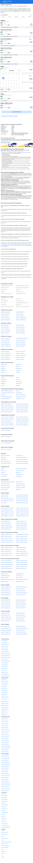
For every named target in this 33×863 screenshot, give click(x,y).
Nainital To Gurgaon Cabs (5, 603)
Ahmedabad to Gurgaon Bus (5, 788)
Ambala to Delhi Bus (4, 718)
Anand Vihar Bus (4, 459)
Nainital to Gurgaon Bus (5, 340)
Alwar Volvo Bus (19, 577)
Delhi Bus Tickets (4, 686)
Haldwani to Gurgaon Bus (5, 773)
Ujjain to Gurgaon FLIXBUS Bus (22, 422)
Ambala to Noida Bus (5, 315)
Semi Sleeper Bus (4, 474)
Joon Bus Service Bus (20, 398)
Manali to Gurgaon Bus (5, 786)
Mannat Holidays (4, 245)
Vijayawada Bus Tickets (5, 701)
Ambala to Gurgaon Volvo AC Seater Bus (8, 511)
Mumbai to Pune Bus (4, 672)
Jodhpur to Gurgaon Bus (20, 342)
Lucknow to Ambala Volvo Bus (21, 525)
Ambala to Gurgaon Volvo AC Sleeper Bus (8, 513)
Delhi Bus (18, 366)
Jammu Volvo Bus (19, 575)
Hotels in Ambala (19, 481)
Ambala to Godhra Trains (5, 615)
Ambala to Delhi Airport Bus (6, 430)
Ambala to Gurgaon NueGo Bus (22, 409)
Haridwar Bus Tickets (4, 707)
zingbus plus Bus (19, 392)
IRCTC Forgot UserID (4, 823)
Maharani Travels (28, 244)
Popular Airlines (3, 821)
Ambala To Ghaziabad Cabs (6, 586)
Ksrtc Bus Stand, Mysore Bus (21, 457)
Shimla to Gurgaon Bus (5, 342)
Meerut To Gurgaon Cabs (20, 605)
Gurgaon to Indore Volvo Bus (21, 566)
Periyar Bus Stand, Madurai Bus (22, 459)
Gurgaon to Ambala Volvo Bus (21, 523)
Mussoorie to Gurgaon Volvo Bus (22, 540)
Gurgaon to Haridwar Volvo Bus (6, 568)
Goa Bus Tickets (3, 679)
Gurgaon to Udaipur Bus (5, 357)
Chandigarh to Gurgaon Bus (5, 764)
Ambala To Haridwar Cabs (5, 592)
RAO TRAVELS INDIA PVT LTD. (18, 245)
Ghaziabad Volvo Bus (20, 581)
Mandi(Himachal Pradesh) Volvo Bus (7, 579)
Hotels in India (3, 818)
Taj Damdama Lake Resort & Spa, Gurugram (9, 500)
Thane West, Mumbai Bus (5, 461)
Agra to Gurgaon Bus (4, 771)
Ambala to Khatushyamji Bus (21, 317)
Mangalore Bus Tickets (4, 703)
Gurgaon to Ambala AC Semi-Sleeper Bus (23, 515)
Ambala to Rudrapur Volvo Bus (6, 555)
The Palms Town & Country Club (22, 498)
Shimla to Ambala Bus (5, 332)
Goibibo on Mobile (4, 843)
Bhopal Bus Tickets (4, 712)
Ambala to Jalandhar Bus (5, 736)
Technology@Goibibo (4, 847)
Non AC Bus (3, 470)
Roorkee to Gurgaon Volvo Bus (21, 536)
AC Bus (2, 468)
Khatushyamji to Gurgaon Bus (6, 784)
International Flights (4, 799)
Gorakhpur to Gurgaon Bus (6, 346)
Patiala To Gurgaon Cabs (20, 601)
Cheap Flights (3, 810)
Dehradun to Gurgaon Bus (5, 758)
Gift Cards (3, 853)
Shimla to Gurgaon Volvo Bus (6, 538)
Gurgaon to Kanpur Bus (20, 353)
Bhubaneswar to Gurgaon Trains (22, 628)
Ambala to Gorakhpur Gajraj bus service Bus (24, 411)
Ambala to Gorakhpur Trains (6, 617)
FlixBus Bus (18, 390)
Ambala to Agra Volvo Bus (20, 549)
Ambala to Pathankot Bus (5, 734)
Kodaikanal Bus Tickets (5, 705)
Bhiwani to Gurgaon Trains (6, 628)
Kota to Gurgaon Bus (4, 779)
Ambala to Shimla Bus (4, 738)
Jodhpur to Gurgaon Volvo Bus (21, 538)
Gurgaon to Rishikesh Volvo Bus (22, 564)
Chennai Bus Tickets (4, 684)
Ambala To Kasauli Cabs (5, 588)
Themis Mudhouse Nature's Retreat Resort (23, 502)
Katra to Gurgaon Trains (5, 626)
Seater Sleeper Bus (19, 474)
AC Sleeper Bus (19, 476)
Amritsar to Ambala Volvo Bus (21, 527)
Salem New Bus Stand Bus (6, 463)
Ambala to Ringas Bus (4, 751)
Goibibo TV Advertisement (5, 845)
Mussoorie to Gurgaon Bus (21, 344)
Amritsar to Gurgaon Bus (5, 777)
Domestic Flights (4, 797)
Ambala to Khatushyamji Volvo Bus (22, 553)
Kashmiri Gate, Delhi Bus (5, 455)
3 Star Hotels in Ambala (5, 483)
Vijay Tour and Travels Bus (21, 394)
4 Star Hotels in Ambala (20, 483)
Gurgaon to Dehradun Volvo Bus (7, 562)
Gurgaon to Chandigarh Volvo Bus (7, 564)
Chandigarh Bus (4, 364)
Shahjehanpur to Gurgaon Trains (22, 634)
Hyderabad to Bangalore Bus (5, 655)
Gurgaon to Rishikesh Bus (21, 355)
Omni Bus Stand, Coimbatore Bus (22, 461)
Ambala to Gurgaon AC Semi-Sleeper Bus (8, 515)
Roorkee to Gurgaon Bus (20, 340)
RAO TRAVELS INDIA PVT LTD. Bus (7, 392)
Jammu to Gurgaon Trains (5, 634)
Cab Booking (3, 803)
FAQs (2, 849)
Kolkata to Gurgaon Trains (21, 626)
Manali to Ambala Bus (20, 325)
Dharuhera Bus (18, 383)
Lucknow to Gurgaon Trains (21, 632)
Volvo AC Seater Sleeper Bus (21, 468)
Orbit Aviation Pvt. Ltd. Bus (21, 396)
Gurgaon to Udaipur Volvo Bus (6, 566)
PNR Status (3, 814)
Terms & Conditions (4, 832)
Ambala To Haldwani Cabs (5, 590)
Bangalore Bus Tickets (4, 681)
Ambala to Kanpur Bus (4, 749)
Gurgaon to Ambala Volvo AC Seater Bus (23, 511)
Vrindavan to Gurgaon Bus (5, 344)
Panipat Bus (3, 368)
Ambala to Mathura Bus (5, 742)
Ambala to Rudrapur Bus (5, 319)
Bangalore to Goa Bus (4, 646)
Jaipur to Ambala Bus (5, 327)
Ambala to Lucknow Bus (5, 729)
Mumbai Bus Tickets (4, 692)
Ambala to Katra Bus (4, 721)
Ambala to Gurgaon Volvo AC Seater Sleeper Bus (10, 508)
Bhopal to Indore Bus (4, 668)
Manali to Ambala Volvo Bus (21, 521)
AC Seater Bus (3, 476)
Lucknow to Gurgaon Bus (5, 756)
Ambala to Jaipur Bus (4, 725)
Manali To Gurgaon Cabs (20, 607)
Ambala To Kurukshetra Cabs (21, 586)
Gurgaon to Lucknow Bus (20, 351)
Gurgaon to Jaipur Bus (5, 351)
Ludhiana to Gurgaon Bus (5, 781)
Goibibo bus (7, 152)
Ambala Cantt (18, 489)
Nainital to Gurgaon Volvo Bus (6, 536)
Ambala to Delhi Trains (5, 620)
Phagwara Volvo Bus (4, 577)
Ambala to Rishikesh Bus (5, 313)
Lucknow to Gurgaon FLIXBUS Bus (7, 417)
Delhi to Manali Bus (4, 640)
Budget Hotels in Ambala (20, 485)
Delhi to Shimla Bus (4, 664)
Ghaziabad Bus (19, 368)
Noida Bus (3, 372)
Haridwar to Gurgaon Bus (5, 775)
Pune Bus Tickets (4, 699)
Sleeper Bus (18, 472)
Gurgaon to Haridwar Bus (5, 359)
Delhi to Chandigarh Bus (5, 651)
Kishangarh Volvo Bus (20, 573)
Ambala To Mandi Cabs (20, 588)
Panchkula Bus (18, 364)
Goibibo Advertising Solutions (5, 827)
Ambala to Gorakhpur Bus (5, 731)
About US (2, 830)
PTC (11, 245)
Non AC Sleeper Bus (19, 470)
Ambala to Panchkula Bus (20, 319)
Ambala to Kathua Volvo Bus (21, 551)
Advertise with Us (4, 851)
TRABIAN (5, 246)
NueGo (8, 245)
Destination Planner (4, 808)
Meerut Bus (3, 385)
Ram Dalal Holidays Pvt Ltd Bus (6, 396)
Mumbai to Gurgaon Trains (6, 632)
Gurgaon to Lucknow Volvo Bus (21, 560)
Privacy (2, 836)
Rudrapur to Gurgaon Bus (5, 338)
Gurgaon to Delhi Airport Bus (6, 442)
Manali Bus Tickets (4, 694)
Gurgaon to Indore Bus (20, 357)
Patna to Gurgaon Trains (20, 630)
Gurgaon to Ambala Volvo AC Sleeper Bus (23, 513)
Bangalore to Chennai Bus (5, 653)
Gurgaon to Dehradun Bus (5, 353)
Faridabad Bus (3, 370)
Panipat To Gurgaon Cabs (5, 607)
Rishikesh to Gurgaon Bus (5, 762)
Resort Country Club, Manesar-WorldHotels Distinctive (11, 498)
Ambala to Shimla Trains (20, 615)
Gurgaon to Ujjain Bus (20, 359)
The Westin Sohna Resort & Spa (22, 500)
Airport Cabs (3, 816)
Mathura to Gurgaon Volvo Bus (21, 542)
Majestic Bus (3, 457)
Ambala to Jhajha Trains (20, 613)
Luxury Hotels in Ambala (5, 487)
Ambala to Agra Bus (19, 313)
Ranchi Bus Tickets (4, 714)
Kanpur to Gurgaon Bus (5, 760)
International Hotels (4, 795)
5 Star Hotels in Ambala (5, 485)
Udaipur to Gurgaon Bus (5, 766)
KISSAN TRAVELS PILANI (19, 244)
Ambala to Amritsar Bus (5, 727)
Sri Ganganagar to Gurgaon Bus (22, 338)
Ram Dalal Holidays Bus (5, 398)
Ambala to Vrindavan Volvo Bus (6, 547)
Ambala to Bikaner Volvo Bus (21, 547)
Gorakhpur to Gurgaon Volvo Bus (7, 542)
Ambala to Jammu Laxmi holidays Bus (23, 403)
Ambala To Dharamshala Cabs (21, 592)
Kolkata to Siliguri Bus (4, 666)
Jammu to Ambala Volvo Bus (6, 525)
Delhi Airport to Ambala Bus (6, 436)
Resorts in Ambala (4, 489)
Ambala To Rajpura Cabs (20, 590)
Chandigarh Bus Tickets (5, 709)
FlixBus (23, 242)
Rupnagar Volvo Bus (4, 581)
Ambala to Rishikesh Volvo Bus (6, 549)
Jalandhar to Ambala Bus (20, 332)
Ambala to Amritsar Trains (20, 617)
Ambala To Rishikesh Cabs (6, 594)
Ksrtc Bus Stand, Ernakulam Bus (22, 463)
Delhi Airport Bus (19, 381)
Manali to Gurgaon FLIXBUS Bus (22, 424)
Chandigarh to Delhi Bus (5, 644)
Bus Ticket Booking (4, 801)
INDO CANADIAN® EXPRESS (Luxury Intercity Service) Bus (12, 390)
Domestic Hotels (3, 793)
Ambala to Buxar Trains (5, 613)
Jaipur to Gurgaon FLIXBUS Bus (22, 417)
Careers (2, 840)
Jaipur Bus (18, 379)
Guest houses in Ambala (20, 487)
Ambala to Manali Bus (4, 723)
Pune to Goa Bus (4, 670)
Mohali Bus (3, 366)
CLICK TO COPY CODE (5, 142)
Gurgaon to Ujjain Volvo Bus (21, 568)
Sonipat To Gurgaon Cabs (5, 601)
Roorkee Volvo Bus (4, 573)
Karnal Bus (18, 372)
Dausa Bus (18, 385)
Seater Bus (3, 472)
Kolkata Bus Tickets (4, 696)
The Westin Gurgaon (4, 496)
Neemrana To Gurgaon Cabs (21, 603)
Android (25, 152)
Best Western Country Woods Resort (7, 481)
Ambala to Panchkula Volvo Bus (22, 555)
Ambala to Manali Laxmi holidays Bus (23, 407)
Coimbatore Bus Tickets (5, 690)
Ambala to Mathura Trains (20, 620)
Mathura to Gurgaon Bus (20, 346)
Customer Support (4, 838)
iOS (27, 152)
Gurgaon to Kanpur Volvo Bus (21, 562)
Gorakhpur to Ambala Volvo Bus (6, 527)
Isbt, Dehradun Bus (19, 455)
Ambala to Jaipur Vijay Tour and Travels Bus (9, 405)
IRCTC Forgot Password (5, 825)
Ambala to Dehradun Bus (5, 740)
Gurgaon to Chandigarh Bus (6, 355)
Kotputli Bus (3, 383)
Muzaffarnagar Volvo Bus (5, 575)
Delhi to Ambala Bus (4, 325)
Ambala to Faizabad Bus (5, 317)
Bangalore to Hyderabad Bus (5, 657)
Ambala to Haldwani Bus (5, 744)
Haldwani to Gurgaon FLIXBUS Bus (7, 424)
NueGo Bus (3, 394)
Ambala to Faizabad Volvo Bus (6, 553)
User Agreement (3, 834)
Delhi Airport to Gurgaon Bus (6, 449)
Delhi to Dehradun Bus (4, 649)
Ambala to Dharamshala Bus (5, 746)
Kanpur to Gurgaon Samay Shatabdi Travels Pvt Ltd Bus (11, 422)
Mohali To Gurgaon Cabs (5, 605)
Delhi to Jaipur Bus (4, 659)
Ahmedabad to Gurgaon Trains (6, 630)
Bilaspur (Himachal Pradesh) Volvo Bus (23, 579)
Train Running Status (4, 812)
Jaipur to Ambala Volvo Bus (6, 523)
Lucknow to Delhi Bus (4, 674)
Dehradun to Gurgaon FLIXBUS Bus (7, 419)
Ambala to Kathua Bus (20, 315)
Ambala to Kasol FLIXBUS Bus (6, 411)
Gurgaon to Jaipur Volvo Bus (6, 560)
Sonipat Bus (18, 370)
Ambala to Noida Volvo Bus (6, 551)
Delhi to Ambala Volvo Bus (5, 521)
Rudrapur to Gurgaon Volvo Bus (6, 534)
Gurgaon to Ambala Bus (20, 327)
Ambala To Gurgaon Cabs (20, 594)
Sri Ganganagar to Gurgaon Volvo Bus (23, 534)
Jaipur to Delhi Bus (4, 642)
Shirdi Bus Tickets (4, 688)
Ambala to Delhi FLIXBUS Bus (6, 403)
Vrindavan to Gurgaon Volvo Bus (7, 540)
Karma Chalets (3, 502)
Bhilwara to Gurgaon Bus (5, 790)
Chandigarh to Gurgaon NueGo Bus (22, 419)
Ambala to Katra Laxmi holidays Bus (7, 407)
